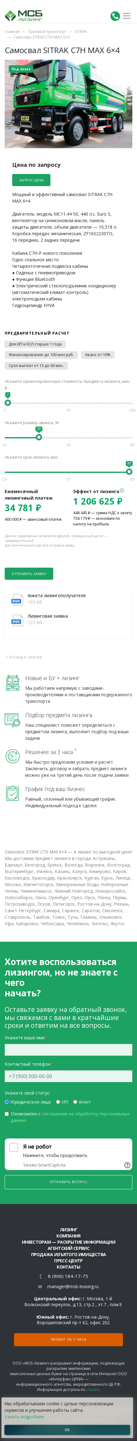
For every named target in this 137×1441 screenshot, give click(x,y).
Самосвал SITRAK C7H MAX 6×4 (41, 37)
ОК (67, 1430)
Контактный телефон (27, 1064)
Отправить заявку (29, 573)
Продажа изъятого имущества (68, 1254)
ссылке (92, 1389)
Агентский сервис (68, 1248)
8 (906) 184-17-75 (68, 1276)
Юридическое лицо (30, 1102)
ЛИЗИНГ (68, 1230)
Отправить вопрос (69, 1182)
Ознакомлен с (70, 1117)
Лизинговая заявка (48, 616)
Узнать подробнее (24, 1417)
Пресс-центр (68, 1261)
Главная (12, 31)
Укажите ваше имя (25, 1038)
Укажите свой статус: (27, 1093)
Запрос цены (31, 180)
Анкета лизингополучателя (57, 595)
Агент (85, 1102)
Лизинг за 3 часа (69, 1339)
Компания (68, 1236)
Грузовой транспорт (47, 31)
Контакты (68, 1267)
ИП (65, 1102)
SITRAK (81, 31)
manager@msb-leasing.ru (73, 1286)
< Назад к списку (24, 657)
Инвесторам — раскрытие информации (68, 1242)
